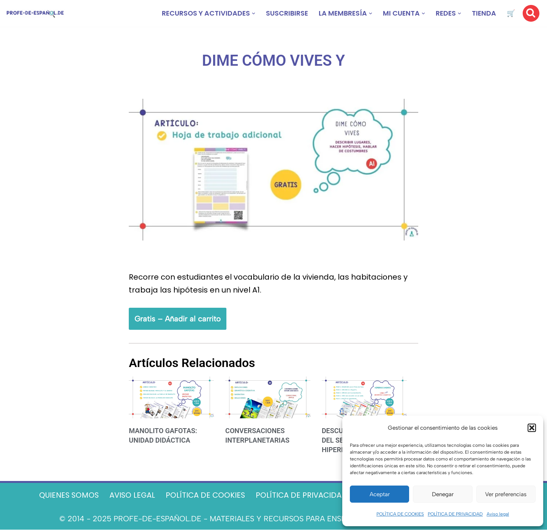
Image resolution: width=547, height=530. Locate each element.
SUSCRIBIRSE (284, 13)
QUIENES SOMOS (65, 495)
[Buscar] (531, 13)
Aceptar (380, 494)
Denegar (443, 494)
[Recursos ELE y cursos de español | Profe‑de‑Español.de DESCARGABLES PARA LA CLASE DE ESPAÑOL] (35, 13)
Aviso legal (498, 514)
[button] (532, 428)
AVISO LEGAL (130, 495)
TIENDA (483, 13)
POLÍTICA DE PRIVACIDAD (455, 514)
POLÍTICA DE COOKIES (400, 514)
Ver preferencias (505, 494)
